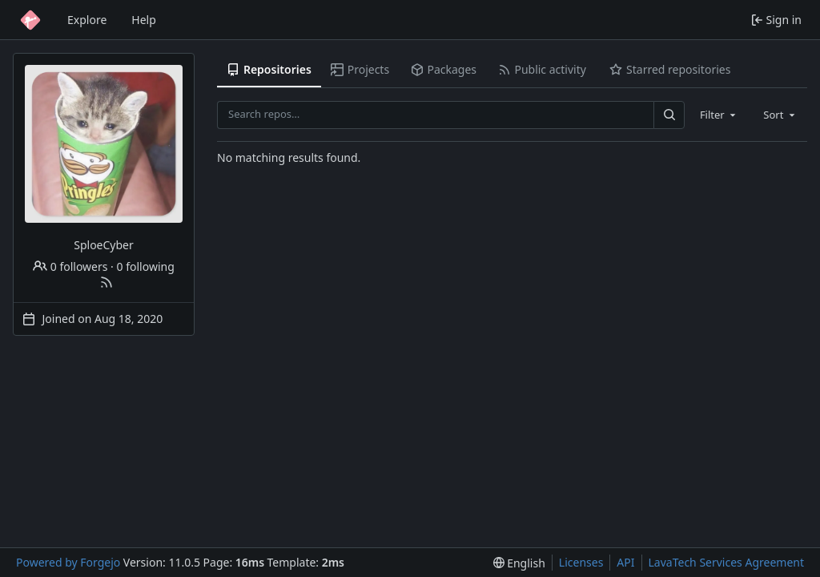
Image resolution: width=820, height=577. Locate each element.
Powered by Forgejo (68, 562)
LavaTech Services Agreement (726, 562)
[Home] (30, 20)
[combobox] (719, 114)
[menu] (519, 563)
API (625, 562)
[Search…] (668, 115)
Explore (87, 19)
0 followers (70, 266)
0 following (146, 266)
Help (143, 19)
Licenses (581, 562)
